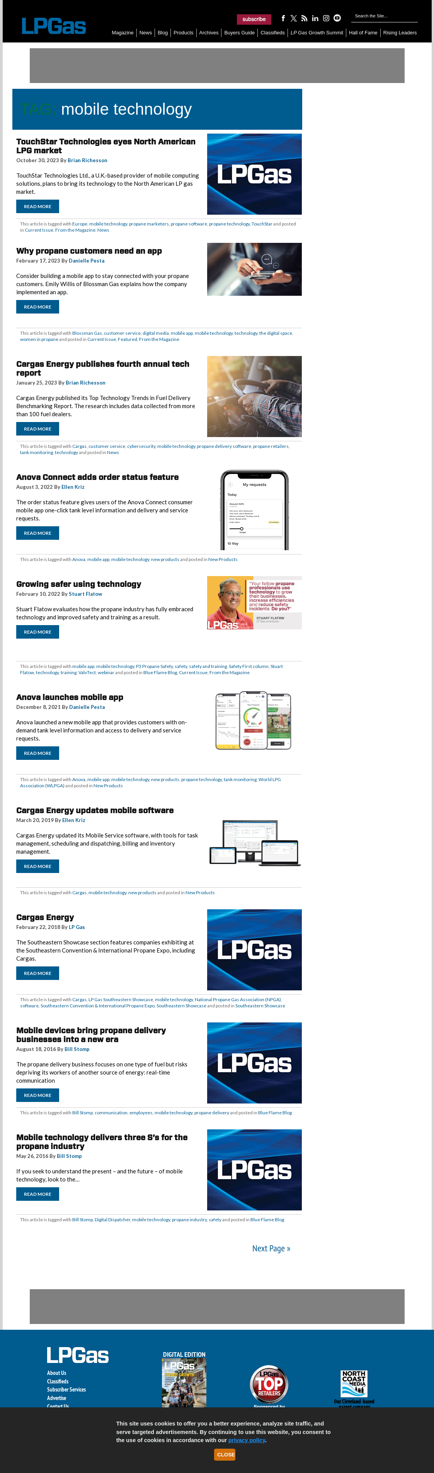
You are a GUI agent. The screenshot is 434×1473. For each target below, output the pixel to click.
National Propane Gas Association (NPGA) (238, 999)
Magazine (122, 33)
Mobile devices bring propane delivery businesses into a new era (91, 1035)
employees (141, 1112)
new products (165, 559)
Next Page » (271, 1248)
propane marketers (149, 224)
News (146, 33)
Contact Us (58, 1406)
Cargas (79, 446)
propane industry (189, 1219)
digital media (156, 333)
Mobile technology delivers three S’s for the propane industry (101, 1142)
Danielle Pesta (86, 261)
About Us (56, 1372)
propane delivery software (224, 446)
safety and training (208, 666)
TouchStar (262, 224)
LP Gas (77, 927)
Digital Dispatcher (112, 1219)
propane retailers (271, 446)
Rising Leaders (400, 33)
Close (226, 1455)
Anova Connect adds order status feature (97, 477)
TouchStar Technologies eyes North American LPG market (106, 146)
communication (111, 1112)
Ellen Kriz (73, 487)
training (69, 672)
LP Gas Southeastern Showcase (121, 999)
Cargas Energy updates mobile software (95, 810)
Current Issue (39, 230)
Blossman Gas (87, 333)
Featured (127, 339)
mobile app (182, 333)
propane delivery (211, 1112)
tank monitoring (36, 452)
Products (183, 33)
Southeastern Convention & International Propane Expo (98, 1006)
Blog (163, 33)
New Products (223, 559)
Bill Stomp (77, 1049)
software (29, 1006)
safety (181, 666)
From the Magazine (75, 230)
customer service (122, 333)
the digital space (275, 333)
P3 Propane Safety (154, 666)
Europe (79, 224)
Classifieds (272, 33)
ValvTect (87, 672)
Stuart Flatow (85, 594)
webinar (106, 672)
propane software (189, 224)
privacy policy (246, 1440)
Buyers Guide (239, 33)
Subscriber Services (66, 1389)
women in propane (39, 339)
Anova (78, 559)
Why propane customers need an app (89, 251)
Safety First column (249, 666)
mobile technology (108, 224)
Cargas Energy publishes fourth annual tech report (102, 368)
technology (246, 333)
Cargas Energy (45, 917)
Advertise (56, 1398)
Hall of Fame (363, 33)
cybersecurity (141, 446)
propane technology (229, 224)
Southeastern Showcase (181, 1006)
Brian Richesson (87, 160)
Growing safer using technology (78, 584)
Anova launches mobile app (69, 697)
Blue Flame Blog (160, 672)
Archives (209, 33)
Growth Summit (317, 33)
